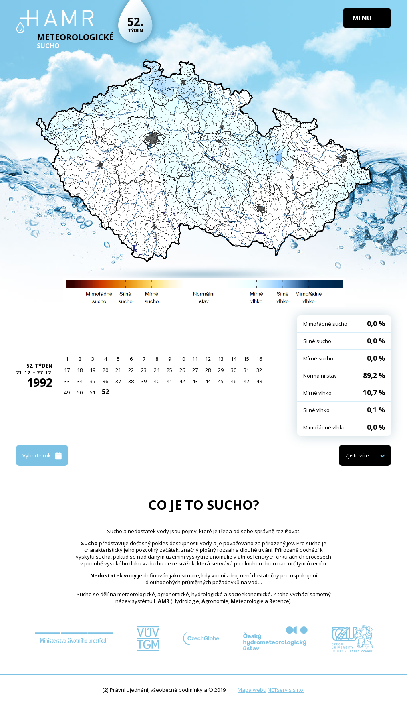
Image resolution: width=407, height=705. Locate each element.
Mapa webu (252, 689)
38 (131, 381)
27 (195, 370)
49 (67, 392)
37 (118, 381)
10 (182, 358)
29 (221, 370)
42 (182, 381)
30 (233, 370)
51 (92, 392)
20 (105, 370)
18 (80, 370)
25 (169, 370)
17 (67, 370)
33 (67, 381)
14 (233, 358)
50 (80, 392)
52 (105, 391)
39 (144, 381)
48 (259, 381)
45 (221, 381)
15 (246, 358)
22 (131, 370)
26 (182, 370)
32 (259, 370)
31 (246, 370)
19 (92, 370)
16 (259, 358)
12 (208, 358)
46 (233, 381)
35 (92, 381)
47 (246, 381)
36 (105, 381)
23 (144, 370)
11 (195, 358)
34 (80, 381)
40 (156, 381)
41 (169, 381)
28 (208, 370)
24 (156, 370)
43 (195, 381)
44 (208, 381)
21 (118, 370)
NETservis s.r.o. (286, 689)
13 (221, 358)
